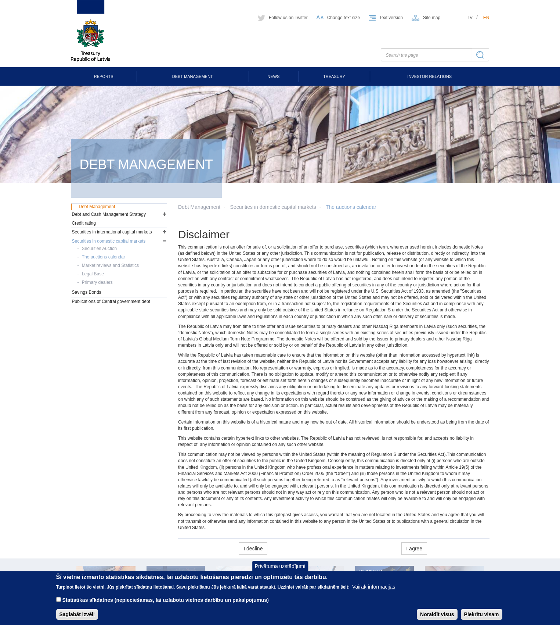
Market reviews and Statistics (110, 265)
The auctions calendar (351, 207)
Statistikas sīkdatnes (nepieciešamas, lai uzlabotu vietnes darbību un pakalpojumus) (165, 605)
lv (470, 17)
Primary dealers (97, 282)
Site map (431, 17)
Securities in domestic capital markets (273, 207)
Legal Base (93, 273)
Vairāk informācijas (373, 592)
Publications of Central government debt (111, 301)
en (486, 17)
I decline (253, 548)
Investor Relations (429, 76)
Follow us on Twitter (288, 17)
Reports (103, 76)
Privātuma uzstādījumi (280, 571)
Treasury (334, 76)
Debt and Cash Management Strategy (109, 214)
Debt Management (192, 76)
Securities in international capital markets (112, 232)
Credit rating (84, 223)
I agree (414, 548)
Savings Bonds (86, 292)
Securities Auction (99, 248)
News (273, 76)
